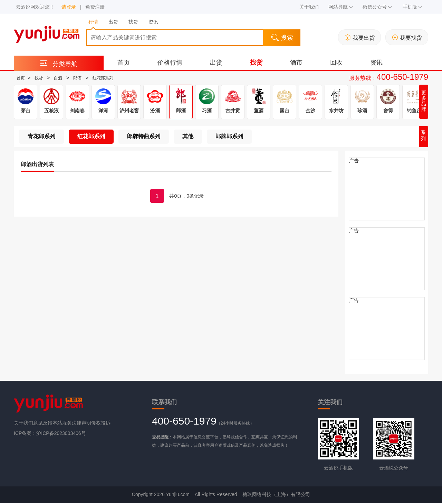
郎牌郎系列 (229, 136)
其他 (187, 136)
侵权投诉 (100, 423)
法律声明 (81, 423)
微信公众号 (377, 7)
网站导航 (340, 7)
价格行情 (169, 62)
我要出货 (360, 37)
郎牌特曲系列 (143, 136)
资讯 (376, 62)
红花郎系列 (103, 78)
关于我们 (309, 7)
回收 (336, 62)
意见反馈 (42, 423)
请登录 (68, 7)
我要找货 (407, 37)
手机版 (412, 7)
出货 (216, 62)
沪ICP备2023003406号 (61, 433)
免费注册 (95, 7)
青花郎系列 (41, 136)
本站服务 (62, 423)
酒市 (296, 62)
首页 (123, 62)
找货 (256, 62)
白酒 (58, 78)
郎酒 (77, 78)
